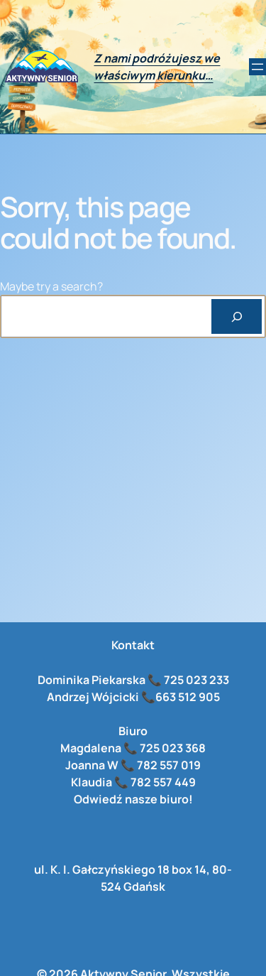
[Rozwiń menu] (257, 66)
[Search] (236, 316)
